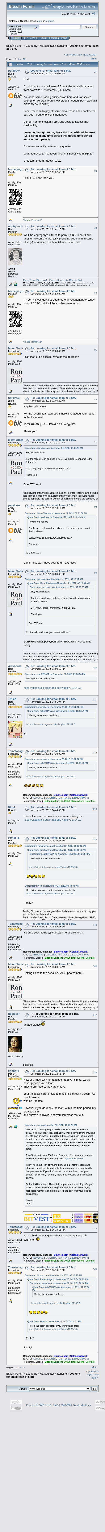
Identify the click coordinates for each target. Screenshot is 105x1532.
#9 (95, 573)
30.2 (20, 31)
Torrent (13, 34)
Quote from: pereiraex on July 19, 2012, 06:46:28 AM (51, 1125)
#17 (95, 1015)
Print (93, 58)
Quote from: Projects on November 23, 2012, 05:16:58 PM (53, 1275)
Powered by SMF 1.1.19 (38, 1405)
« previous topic (73, 54)
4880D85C (38, 798)
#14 (95, 839)
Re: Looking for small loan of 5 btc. (53, 169)
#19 (95, 1228)
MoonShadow (17, 348)
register (49, 20)
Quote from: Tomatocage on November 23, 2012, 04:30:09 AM (55, 846)
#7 (95, 441)
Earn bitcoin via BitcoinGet (65, 280)
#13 (95, 809)
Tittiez (12, 698)
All (24, 59)
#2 (95, 171)
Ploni (11, 807)
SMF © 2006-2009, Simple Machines (72, 1405)
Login (44, 38)
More (64, 38)
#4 (95, 292)
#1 (95, 72)
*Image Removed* (32, 220)
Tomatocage (16, 751)
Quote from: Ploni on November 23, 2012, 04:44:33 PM (52, 886)
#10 (95, 667)
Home (16, 38)
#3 (95, 228)
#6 (95, 399)
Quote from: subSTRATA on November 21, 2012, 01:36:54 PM (55, 674)
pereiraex (14, 70)
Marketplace (47, 45)
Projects (13, 837)
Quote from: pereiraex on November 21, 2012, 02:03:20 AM (54, 448)
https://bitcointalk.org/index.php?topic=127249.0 (52, 687)
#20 (95, 1269)
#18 (95, 1072)
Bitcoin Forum (14, 45)
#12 (95, 752)
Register (54, 38)
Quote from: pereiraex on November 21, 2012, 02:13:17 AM (54, 579)
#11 (95, 700)
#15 (95, 925)
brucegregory (17, 169)
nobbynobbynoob (19, 226)
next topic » (90, 54)
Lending (62, 45)
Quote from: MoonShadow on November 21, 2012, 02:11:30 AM (56, 513)
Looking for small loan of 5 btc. (50, 70)
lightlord (13, 1070)
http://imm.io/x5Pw (73, 1158)
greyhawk (14, 666)
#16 (95, 966)
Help (25, 38)
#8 (95, 507)
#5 (95, 350)
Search (34, 38)
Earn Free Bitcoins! (35, 280)
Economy (31, 45)
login (39, 20)
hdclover (14, 1013)
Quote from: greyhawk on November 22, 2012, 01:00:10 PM (54, 707)
